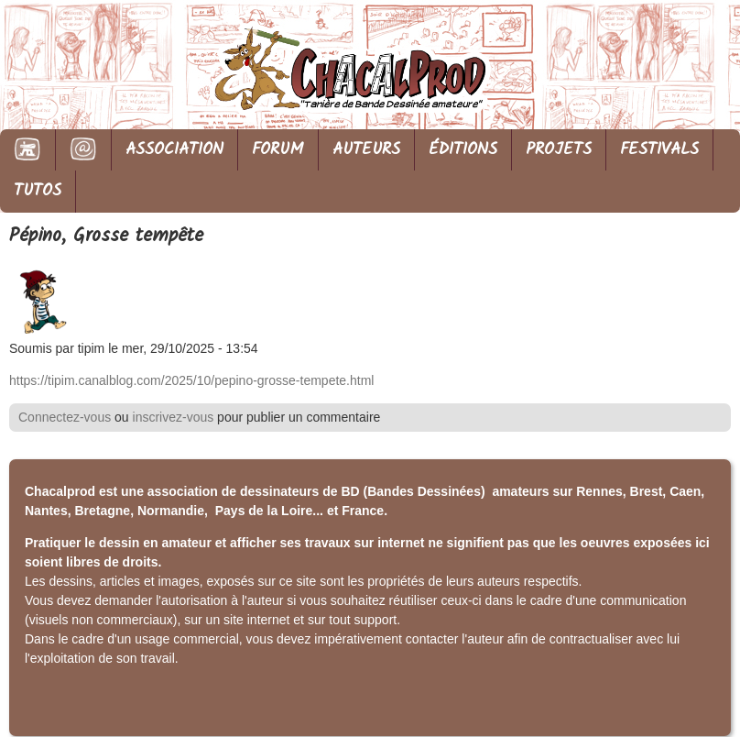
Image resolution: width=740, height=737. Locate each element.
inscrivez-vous (173, 417)
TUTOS (37, 191)
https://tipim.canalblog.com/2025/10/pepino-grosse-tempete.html (191, 380)
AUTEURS (366, 150)
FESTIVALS (659, 150)
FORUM (278, 150)
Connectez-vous (64, 417)
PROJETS (559, 150)
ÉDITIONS (463, 150)
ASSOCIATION (174, 150)
